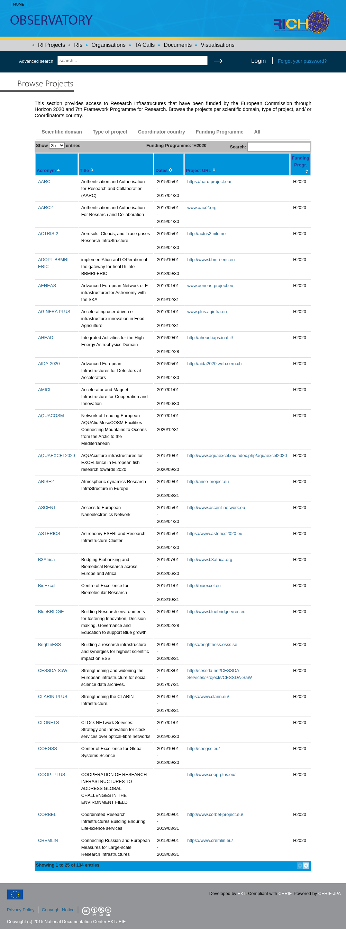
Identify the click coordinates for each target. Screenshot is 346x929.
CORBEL (47, 814)
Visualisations (218, 45)
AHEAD (45, 337)
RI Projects (51, 45)
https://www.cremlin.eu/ (210, 840)
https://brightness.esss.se (212, 644)
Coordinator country (161, 132)
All (257, 132)
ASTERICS (49, 533)
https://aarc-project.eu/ (209, 181)
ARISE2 (46, 481)
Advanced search (36, 61)
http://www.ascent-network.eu (216, 507)
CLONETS (48, 722)
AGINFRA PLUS (54, 311)
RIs (78, 45)
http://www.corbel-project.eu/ (215, 814)
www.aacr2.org (202, 207)
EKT (242, 893)
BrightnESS (49, 644)
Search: (270, 146)
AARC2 (45, 207)
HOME (18, 4)
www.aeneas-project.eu (210, 285)
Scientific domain (62, 132)
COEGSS (47, 748)
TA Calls (145, 45)
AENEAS (47, 285)
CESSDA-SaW (52, 670)
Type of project (110, 132)
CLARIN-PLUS (52, 696)
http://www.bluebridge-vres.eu (216, 611)
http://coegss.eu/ (203, 748)
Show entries (58, 145)
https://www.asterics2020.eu (214, 533)
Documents (178, 45)
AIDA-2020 (49, 363)
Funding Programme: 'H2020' (177, 145)
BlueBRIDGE (51, 611)
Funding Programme (220, 132)
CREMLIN (48, 840)
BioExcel (46, 585)
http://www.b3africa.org (209, 559)
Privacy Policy (21, 909)
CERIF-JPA (329, 893)
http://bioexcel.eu (204, 585)
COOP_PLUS (51, 774)
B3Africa (46, 559)
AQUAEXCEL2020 (56, 455)
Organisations (108, 45)
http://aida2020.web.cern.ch (214, 363)
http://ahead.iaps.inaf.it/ (210, 337)
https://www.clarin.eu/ (208, 696)
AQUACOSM (51, 415)
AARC (44, 181)
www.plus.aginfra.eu (207, 311)
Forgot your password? (302, 61)
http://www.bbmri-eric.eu (211, 259)
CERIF (285, 893)
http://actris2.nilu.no (206, 233)
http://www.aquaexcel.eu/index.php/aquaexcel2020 (237, 455)
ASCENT (47, 507)
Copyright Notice (58, 909)
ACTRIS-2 (48, 233)
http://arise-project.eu (208, 481)
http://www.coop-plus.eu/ (211, 774)
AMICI (44, 389)
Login (258, 60)
